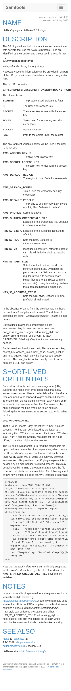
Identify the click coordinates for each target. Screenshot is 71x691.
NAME (12, 23)
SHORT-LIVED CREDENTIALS (26, 375)
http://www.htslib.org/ (33, 651)
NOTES (14, 586)
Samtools (15, 7)
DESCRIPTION (25, 39)
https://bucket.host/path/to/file (19, 600)
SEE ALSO (19, 631)
